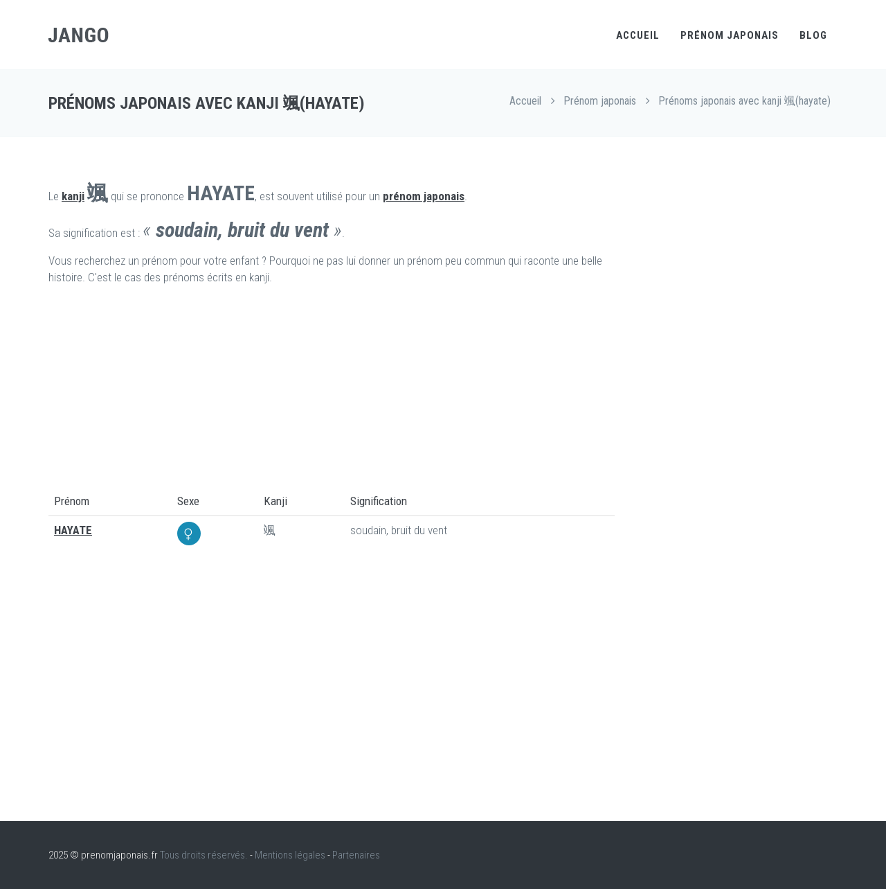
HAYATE (73, 530)
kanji (73, 196)
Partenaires (356, 855)
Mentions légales (290, 855)
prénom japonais (423, 196)
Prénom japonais (729, 35)
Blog (813, 35)
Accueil (638, 35)
